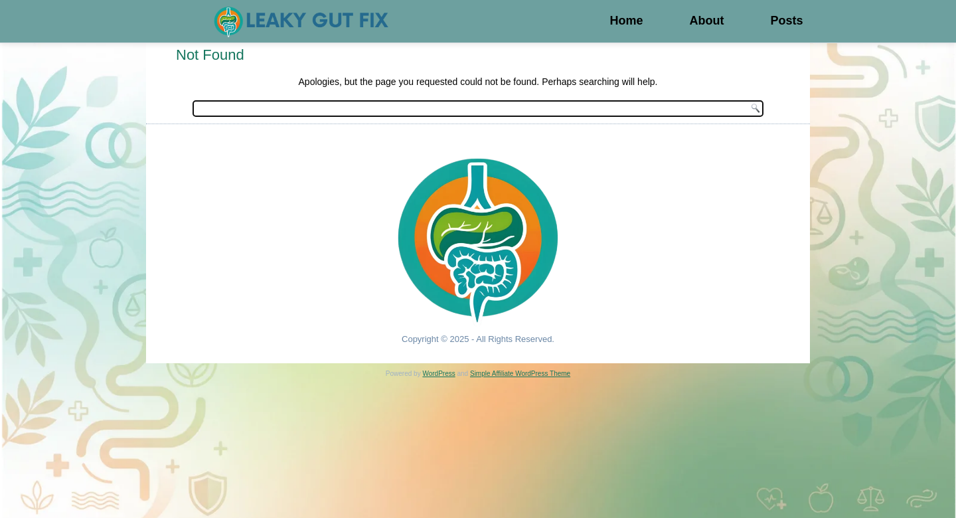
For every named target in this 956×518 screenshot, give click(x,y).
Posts (786, 20)
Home (626, 20)
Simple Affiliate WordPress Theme (520, 373)
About (706, 20)
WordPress (438, 373)
